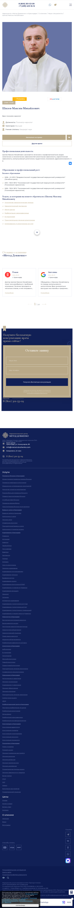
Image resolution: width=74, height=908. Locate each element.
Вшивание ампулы (8, 578)
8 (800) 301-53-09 (26, 4)
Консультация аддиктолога (11, 727)
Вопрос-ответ (6, 807)
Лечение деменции (8, 756)
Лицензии (5, 818)
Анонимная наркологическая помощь (19, 202)
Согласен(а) (20, 905)
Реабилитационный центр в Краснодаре (15, 704)
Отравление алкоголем (10, 523)
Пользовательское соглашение (14, 870)
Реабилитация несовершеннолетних (14, 720)
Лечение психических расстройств (13, 753)
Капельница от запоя (9, 516)
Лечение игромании (8, 691)
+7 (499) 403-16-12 (27, 6)
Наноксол (5, 594)
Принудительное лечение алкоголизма (20, 220)
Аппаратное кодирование (10, 600)
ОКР (3, 782)
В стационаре (10, 217)
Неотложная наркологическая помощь (14, 626)
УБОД (4, 701)
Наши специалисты (55, 13)
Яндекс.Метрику (31, 894)
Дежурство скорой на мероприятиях (14, 489)
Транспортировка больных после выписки (15, 506)
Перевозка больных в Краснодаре (13, 476)
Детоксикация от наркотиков (11, 678)
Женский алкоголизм (9, 659)
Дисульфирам (6, 549)
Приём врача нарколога (10, 636)
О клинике (43, 13)
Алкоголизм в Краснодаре (11, 646)
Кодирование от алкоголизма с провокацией (16, 610)
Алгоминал (6, 539)
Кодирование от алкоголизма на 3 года (15, 604)
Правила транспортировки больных (13, 496)
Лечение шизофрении (9, 766)
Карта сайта (6, 872)
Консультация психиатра (10, 730)
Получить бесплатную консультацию (37, 382)
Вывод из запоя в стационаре (11, 513)
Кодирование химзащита (10, 591)
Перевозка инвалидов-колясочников (14, 482)
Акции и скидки (7, 803)
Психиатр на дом (7, 750)
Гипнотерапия (6, 656)
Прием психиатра (8, 746)
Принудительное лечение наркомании (14, 694)
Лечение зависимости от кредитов (13, 772)
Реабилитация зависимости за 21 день (14, 643)
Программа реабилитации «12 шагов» (14, 707)
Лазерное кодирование (10, 568)
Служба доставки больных (10, 500)
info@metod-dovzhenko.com (18, 447)
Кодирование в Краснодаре (11, 532)
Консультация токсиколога (11, 740)
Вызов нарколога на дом (10, 623)
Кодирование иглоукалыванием (12, 571)
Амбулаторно (6, 649)
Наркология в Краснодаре (11, 617)
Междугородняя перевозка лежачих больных (17, 479)
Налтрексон (6, 555)
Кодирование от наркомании (11, 685)
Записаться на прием (34, 137)
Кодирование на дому (9, 581)
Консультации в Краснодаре (11, 724)
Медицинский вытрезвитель (11, 639)
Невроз (4, 785)
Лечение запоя (7, 519)
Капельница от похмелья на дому (13, 529)
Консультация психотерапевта (12, 733)
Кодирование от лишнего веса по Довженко (16, 613)
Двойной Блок (7, 545)
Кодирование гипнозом (10, 575)
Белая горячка (7, 776)
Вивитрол (5, 552)
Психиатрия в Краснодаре (11, 743)
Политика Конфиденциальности (14, 874)
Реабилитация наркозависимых (17, 213)
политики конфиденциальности (37, 393)
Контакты (5, 810)
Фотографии (6, 825)
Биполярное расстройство (10, 788)
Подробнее (9, 293)
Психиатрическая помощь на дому (13, 769)
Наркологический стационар (11, 633)
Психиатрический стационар (11, 792)
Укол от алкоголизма (9, 565)
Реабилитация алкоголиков (11, 711)
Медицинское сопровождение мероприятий (16, 486)
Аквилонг (5, 542)
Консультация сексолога (10, 737)
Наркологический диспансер (16, 206)
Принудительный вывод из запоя (13, 526)
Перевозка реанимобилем (11, 503)
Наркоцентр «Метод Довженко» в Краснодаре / (20, 13)
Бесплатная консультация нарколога (14, 620)
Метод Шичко (10, 210)
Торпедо (5, 558)
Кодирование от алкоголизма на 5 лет (19, 224)
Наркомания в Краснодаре (11, 675)
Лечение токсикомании (10, 682)
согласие (24, 898)
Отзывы (4, 800)
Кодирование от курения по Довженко (14, 587)
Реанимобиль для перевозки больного (15, 493)
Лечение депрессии (8, 759)
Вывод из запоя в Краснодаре (12, 510)
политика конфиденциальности (13, 900)
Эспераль (5, 562)
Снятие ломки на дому (9, 698)
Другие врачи (37, 143)
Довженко (5, 536)
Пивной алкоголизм (8, 662)
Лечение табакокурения (10, 688)
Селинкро (5, 597)
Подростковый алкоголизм (11, 665)
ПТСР (4, 779)
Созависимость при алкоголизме (13, 672)
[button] (44, 304)
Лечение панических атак (10, 763)
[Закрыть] (37, 892)
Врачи (4, 822)
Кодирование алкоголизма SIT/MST (13, 584)
